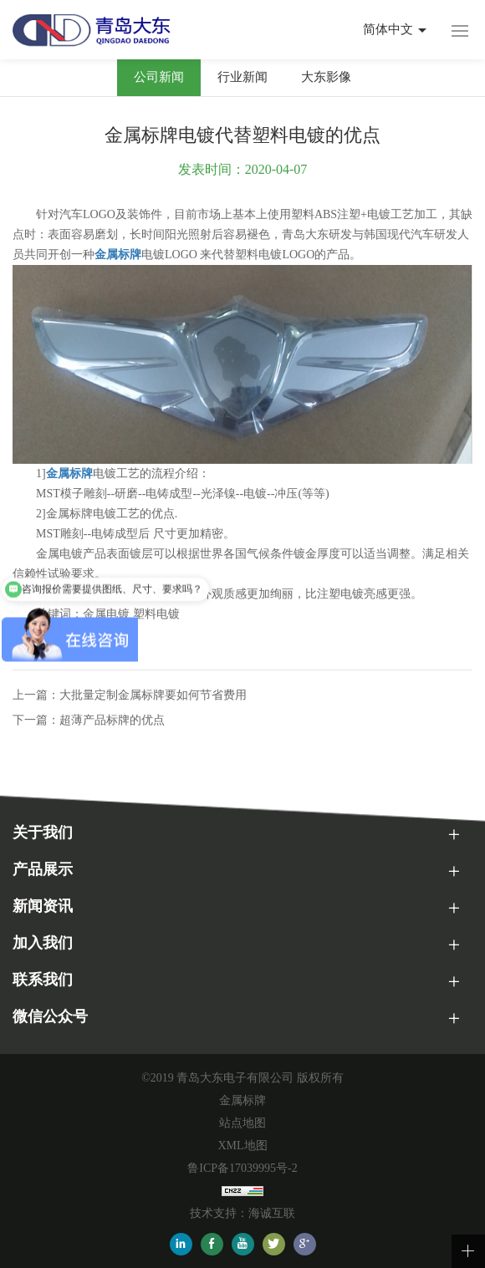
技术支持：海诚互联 (242, 1213)
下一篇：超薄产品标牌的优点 (89, 720)
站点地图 (242, 1123)
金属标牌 (242, 1100)
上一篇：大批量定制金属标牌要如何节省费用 (130, 695)
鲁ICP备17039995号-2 (242, 1168)
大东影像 (326, 77)
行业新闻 (242, 77)
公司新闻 (159, 77)
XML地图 (242, 1145)
